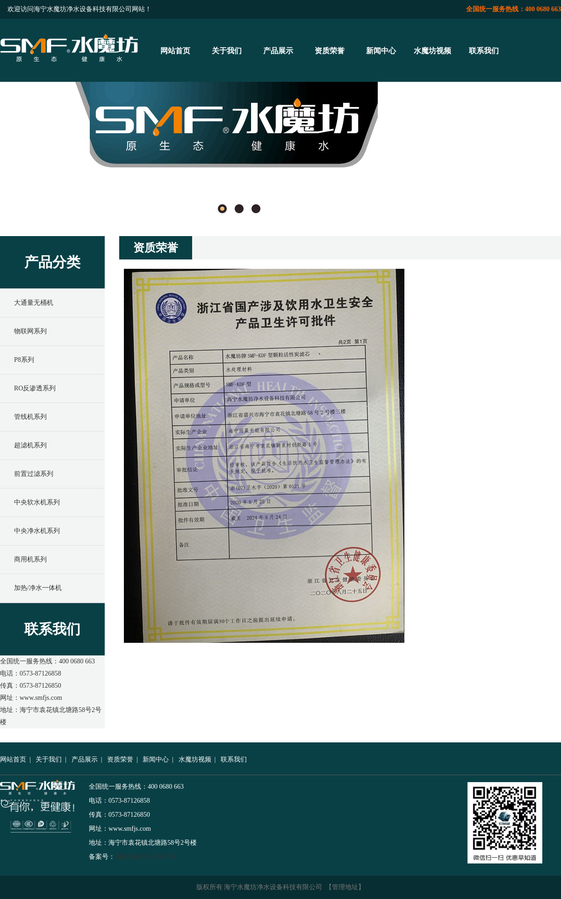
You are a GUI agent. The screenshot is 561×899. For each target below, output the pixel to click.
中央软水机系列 (37, 502)
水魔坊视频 (432, 51)
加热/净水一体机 (38, 587)
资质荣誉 (330, 51)
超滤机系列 (30, 445)
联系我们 (484, 51)
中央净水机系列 (37, 530)
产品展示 (278, 51)
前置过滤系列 (33, 473)
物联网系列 (30, 331)
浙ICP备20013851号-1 (145, 856)
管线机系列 (30, 416)
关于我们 (227, 51)
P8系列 (24, 359)
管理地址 (345, 887)
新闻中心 (381, 51)
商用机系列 (30, 559)
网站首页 (175, 51)
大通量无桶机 (33, 302)
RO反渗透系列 (35, 388)
